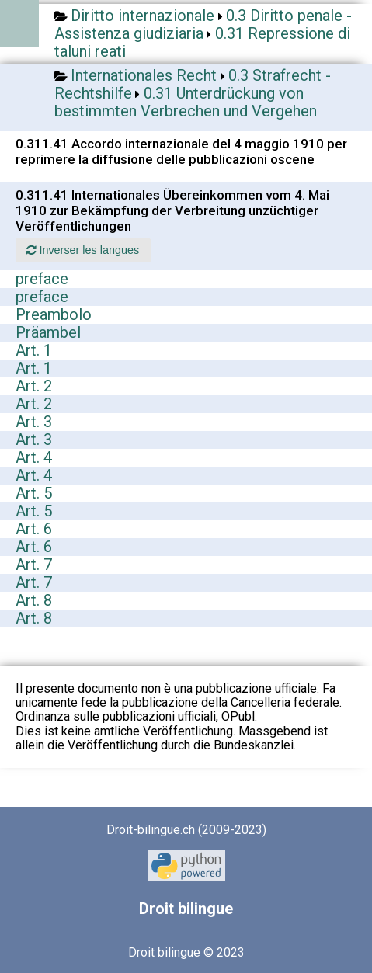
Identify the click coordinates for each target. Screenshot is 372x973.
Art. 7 (34, 564)
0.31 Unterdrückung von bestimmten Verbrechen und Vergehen (185, 102)
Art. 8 (34, 600)
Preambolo (54, 314)
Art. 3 (34, 421)
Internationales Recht (144, 75)
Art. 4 (34, 457)
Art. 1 (34, 350)
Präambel (48, 332)
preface (42, 278)
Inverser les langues (82, 250)
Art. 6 (34, 529)
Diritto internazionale (142, 15)
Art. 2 (34, 386)
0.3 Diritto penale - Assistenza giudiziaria (203, 24)
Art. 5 (34, 493)
